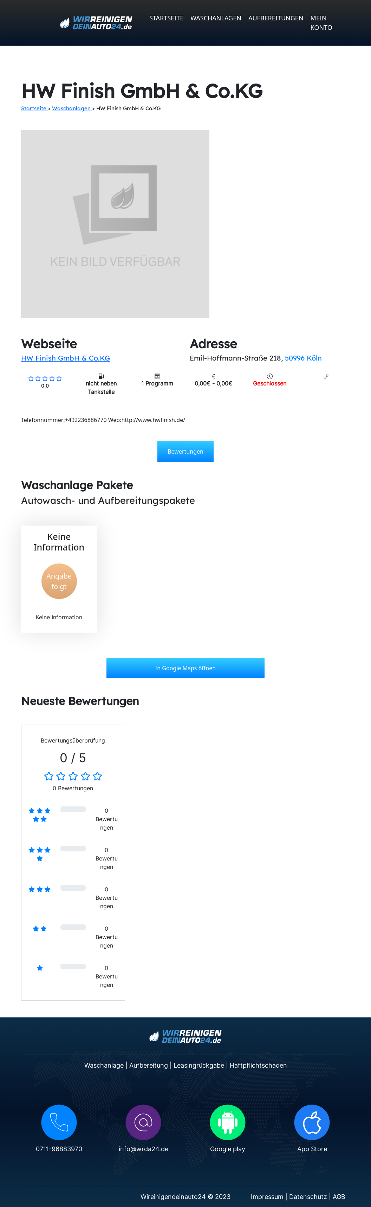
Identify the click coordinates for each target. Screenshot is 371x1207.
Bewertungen (185, 451)
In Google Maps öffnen (185, 668)
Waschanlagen (215, 18)
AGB (339, 1196)
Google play (227, 1149)
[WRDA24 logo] (96, 23)
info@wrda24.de (143, 1149)
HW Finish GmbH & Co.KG (65, 358)
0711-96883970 (59, 1149)
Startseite (166, 18)
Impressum (267, 1196)
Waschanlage (104, 1065)
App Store (312, 1149)
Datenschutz (308, 1196)
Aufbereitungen (276, 18)
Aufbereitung (148, 1065)
